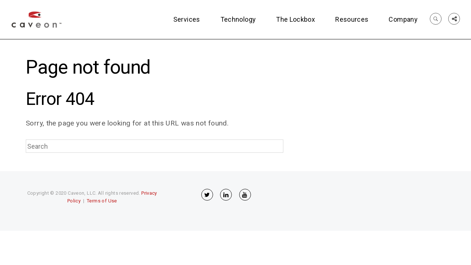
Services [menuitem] (186, 19)
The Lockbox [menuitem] (295, 19)
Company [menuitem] (403, 19)
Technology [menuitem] (238, 19)
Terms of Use (102, 201)
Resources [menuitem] (351, 19)
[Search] (154, 146)
